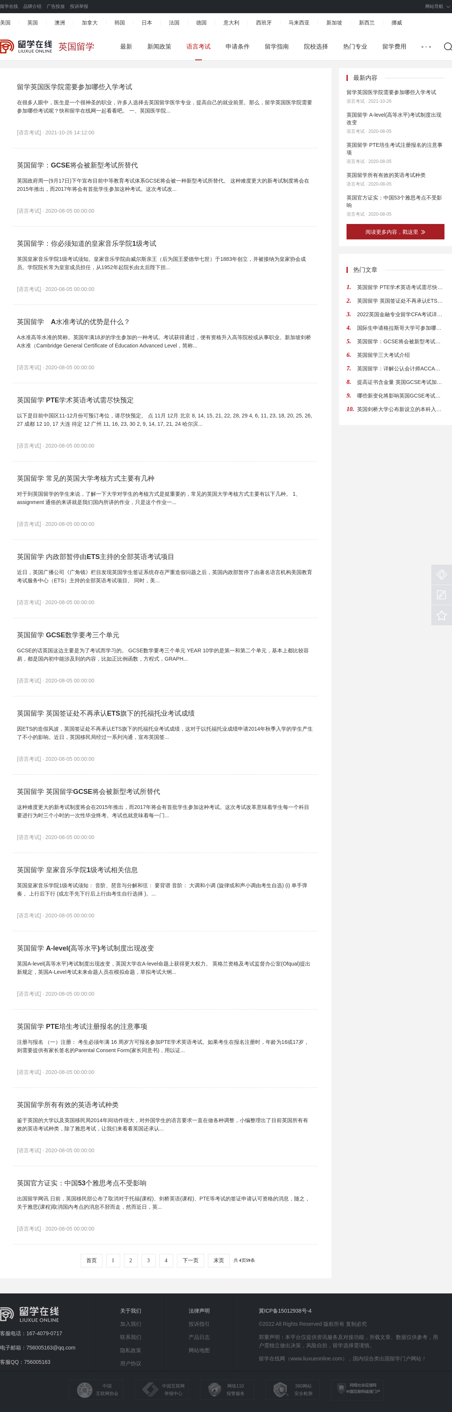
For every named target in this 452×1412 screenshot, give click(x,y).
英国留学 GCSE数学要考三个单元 (68, 635)
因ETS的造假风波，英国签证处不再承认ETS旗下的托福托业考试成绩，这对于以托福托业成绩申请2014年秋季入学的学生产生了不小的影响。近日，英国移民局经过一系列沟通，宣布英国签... (165, 733)
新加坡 (334, 23)
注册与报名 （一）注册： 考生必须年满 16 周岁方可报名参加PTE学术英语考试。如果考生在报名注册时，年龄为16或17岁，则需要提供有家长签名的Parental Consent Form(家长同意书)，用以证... (163, 1046)
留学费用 (394, 46)
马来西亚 (299, 23)
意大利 (231, 23)
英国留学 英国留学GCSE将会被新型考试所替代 (88, 791)
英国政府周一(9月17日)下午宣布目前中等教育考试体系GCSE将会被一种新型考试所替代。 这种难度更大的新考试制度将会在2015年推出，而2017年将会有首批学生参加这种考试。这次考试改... (163, 185)
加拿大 (90, 23)
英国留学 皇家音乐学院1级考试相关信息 (77, 870)
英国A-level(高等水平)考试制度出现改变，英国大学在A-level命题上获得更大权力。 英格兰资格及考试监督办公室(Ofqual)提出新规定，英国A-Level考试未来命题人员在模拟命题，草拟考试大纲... (163, 968)
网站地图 (199, 1350)
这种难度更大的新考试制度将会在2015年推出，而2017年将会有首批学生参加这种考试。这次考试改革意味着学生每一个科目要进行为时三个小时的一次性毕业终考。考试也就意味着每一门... (163, 811)
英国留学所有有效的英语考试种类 (68, 1105)
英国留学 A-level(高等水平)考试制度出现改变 (85, 948)
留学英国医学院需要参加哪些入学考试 (74, 87)
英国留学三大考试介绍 (383, 355)
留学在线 (9, 6)
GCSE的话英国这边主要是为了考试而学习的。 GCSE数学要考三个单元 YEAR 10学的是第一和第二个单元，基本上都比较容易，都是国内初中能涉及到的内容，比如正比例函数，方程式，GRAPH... (163, 654)
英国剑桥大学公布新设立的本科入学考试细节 (400, 409)
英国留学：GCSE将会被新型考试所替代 (77, 165)
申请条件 (238, 46)
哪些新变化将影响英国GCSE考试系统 (400, 396)
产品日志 (199, 1337)
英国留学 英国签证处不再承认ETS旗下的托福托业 (400, 301)
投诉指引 (199, 1324)
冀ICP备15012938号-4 (285, 1311)
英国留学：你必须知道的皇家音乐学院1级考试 (86, 243)
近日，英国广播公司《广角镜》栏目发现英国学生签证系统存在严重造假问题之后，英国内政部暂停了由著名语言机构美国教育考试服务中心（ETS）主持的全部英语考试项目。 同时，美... (164, 576)
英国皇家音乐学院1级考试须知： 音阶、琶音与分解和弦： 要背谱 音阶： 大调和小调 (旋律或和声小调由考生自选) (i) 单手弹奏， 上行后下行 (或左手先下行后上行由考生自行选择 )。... (162, 889)
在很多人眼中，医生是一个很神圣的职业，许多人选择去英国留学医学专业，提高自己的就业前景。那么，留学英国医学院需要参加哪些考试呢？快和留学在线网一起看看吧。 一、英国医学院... (164, 106)
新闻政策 (159, 46)
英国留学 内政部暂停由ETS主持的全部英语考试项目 (95, 557)
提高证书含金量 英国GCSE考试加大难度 (400, 382)
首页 (91, 1260)
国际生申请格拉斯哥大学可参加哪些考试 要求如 (400, 328)
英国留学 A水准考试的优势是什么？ (73, 322)
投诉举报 (79, 6)
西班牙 (264, 23)
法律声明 (199, 1311)
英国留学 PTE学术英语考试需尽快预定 (75, 400)
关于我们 (130, 1311)
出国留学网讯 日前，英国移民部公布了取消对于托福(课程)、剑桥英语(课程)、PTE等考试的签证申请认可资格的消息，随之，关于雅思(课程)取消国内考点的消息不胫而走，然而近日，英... (163, 1203)
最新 (126, 46)
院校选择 (316, 46)
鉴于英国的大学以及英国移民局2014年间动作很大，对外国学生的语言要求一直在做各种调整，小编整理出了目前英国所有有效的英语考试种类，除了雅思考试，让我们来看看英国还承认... (162, 1124)
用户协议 (130, 1363)
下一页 (191, 1260)
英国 (32, 23)
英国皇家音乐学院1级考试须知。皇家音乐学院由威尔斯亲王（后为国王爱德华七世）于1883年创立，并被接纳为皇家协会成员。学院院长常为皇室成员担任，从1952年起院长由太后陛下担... (161, 263)
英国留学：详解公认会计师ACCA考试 (400, 369)
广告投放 (56, 6)
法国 (174, 23)
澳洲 (60, 23)
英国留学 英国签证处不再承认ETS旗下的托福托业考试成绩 (106, 713)
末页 (219, 1260)
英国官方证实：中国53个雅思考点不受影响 (82, 1183)
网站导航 (434, 6)
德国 (201, 23)
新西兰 (367, 23)
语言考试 (198, 46)
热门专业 (355, 46)
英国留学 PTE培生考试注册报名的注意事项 (82, 1026)
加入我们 (130, 1324)
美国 (5, 23)
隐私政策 (130, 1350)
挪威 (396, 23)
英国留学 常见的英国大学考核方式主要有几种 (85, 478)
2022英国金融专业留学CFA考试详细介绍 (400, 314)
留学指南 (277, 46)
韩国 (120, 23)
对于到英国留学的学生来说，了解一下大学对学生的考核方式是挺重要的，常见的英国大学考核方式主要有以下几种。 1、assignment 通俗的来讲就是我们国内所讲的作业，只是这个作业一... (159, 498)
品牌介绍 (32, 6)
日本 (147, 23)
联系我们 (130, 1337)
